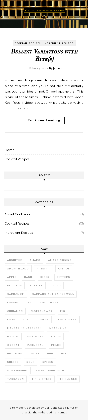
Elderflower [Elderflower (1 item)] (42, 311)
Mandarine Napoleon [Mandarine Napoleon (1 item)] (24, 328)
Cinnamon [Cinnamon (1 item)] (15, 311)
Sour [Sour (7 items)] (30, 362)
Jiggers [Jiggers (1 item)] (42, 319)
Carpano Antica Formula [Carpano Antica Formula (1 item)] (53, 294)
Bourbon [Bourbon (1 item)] (14, 285)
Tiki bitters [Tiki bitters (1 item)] (42, 379)
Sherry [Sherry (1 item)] (13, 362)
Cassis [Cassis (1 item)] (12, 302)
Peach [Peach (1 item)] (56, 345)
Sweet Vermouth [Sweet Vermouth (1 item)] (50, 370)
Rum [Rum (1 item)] (50, 353)
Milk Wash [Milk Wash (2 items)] (35, 336)
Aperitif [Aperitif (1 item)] (43, 268)
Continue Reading (44, 120)
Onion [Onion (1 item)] (56, 336)
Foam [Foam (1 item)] (11, 319)
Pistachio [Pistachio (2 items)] (15, 353)
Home (9, 150)
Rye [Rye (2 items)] (64, 353)
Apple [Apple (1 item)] (12, 277)
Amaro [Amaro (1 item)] (35, 260)
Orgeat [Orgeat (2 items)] (13, 345)
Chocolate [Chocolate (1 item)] (49, 302)
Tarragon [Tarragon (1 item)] (15, 379)
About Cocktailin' (17, 214)
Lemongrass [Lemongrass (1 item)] (67, 319)
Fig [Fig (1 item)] (62, 311)
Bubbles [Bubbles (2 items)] (36, 285)
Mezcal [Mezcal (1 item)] (13, 336)
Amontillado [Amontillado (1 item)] (18, 268)
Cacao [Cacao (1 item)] (56, 285)
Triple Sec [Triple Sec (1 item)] (68, 379)
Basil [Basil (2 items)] (28, 277)
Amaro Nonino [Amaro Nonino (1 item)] (60, 260)
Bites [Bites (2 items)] (44, 277)
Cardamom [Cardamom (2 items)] (16, 294)
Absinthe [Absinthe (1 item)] (14, 260)
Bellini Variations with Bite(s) (44, 55)
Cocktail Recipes (28, 43)
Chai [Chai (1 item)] (29, 302)
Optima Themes (56, 412)
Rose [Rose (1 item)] (35, 353)
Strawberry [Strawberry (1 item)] (17, 370)
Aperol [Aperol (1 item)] (64, 268)
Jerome (57, 68)
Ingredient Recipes (58, 43)
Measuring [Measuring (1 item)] (58, 328)
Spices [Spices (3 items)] (47, 362)
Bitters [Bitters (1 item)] (63, 277)
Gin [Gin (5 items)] (26, 319)
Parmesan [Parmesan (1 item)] (35, 345)
